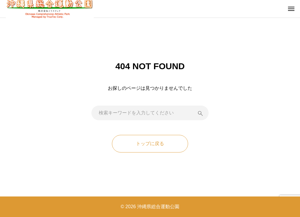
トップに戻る (150, 143)
